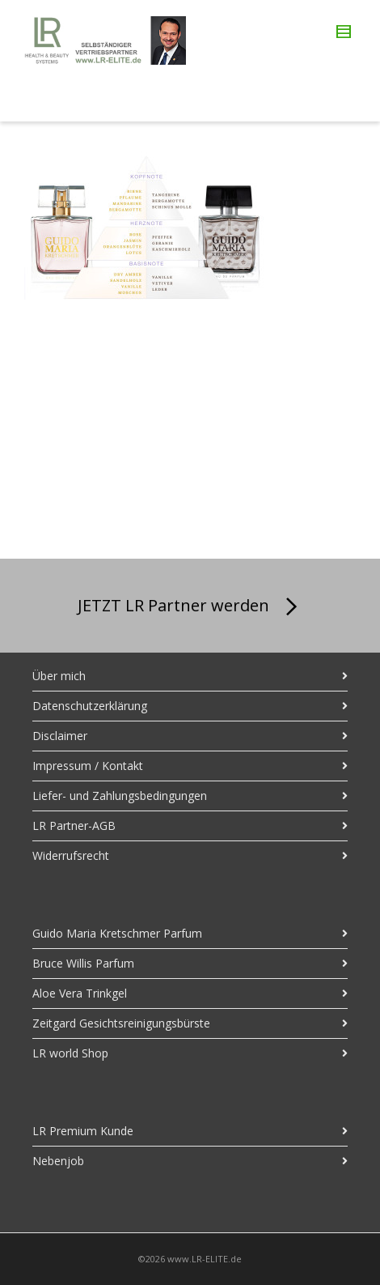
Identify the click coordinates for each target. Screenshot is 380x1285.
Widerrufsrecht (70, 855)
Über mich (59, 675)
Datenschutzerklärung (89, 705)
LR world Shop (70, 1053)
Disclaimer (59, 735)
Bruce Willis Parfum (83, 963)
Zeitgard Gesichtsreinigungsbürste (121, 1023)
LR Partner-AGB (74, 825)
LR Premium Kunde (82, 1130)
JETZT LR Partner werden (190, 607)
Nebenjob (58, 1160)
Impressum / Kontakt (87, 765)
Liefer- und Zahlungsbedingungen (119, 795)
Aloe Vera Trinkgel (79, 993)
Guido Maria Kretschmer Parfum (117, 933)
